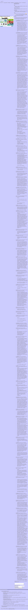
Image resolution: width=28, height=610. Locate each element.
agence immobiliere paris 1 (7, 605)
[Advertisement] (7, 9)
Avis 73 (2, 1)
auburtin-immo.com (5, 603)
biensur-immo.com (5, 593)
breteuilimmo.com (5, 596)
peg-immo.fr (4, 604)
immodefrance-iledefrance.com (7, 599)
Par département (16, 2)
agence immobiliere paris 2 (15, 605)
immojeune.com (5, 597)
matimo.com (4, 602)
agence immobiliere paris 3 (22, 605)
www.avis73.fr (6, 2)
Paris (20, 2)
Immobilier (12, 2)
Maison (9, 2)
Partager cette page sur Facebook (19, 15)
